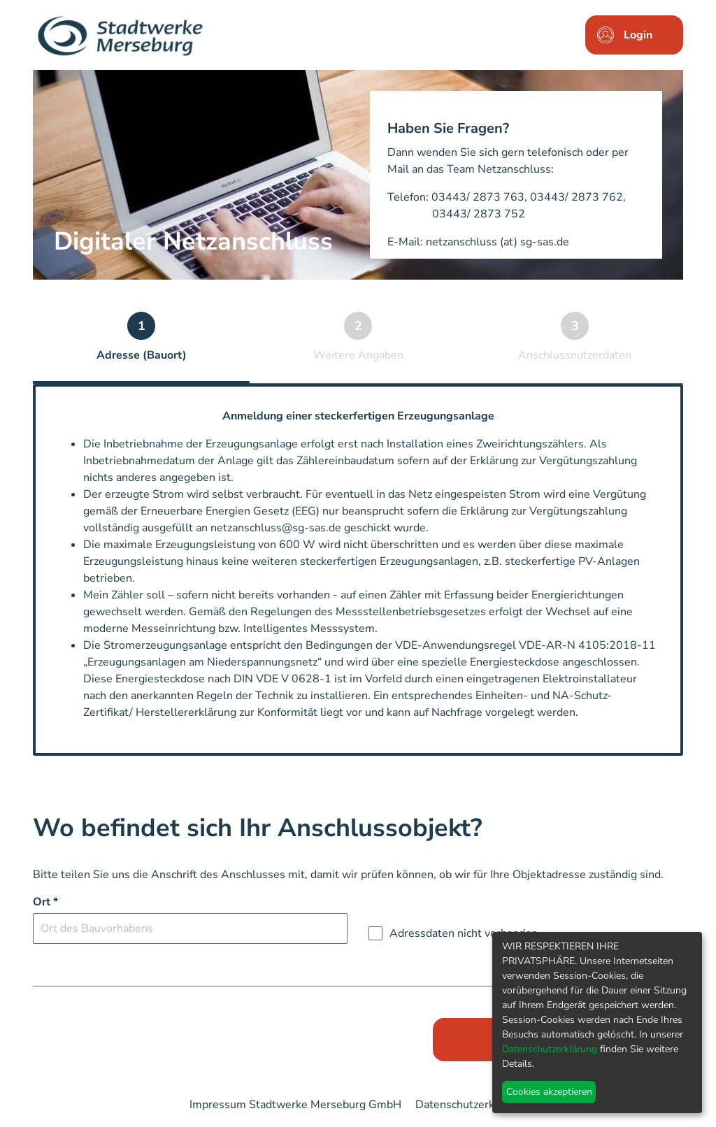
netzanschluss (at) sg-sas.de (497, 242)
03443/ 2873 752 (478, 214)
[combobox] (190, 928)
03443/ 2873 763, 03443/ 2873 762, (528, 197)
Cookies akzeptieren (549, 1091)
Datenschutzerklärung (471, 1104)
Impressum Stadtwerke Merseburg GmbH (295, 1104)
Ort (45, 902)
